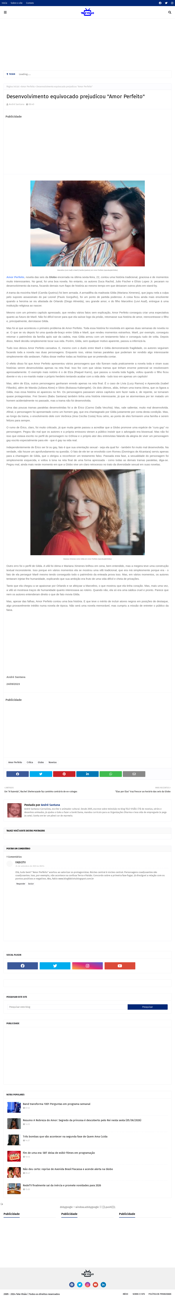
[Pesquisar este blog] (67, 1007)
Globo (41, 762)
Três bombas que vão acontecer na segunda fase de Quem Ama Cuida (65, 1136)
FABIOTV (20, 862)
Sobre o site (17, 3)
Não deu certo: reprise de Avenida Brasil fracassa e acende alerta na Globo (68, 1169)
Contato (30, 3)
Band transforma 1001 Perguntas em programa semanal (56, 1104)
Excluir (31, 884)
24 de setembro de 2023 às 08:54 (30, 866)
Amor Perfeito (28, 86)
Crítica (30, 762)
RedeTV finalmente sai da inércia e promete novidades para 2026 (62, 1185)
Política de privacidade (160, 1294)
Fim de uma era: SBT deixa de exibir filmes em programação (59, 1152)
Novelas (53, 762)
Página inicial (12, 86)
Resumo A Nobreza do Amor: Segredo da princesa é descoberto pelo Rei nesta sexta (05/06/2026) (82, 1120)
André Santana (16, 104)
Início (4, 3)
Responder (20, 884)
